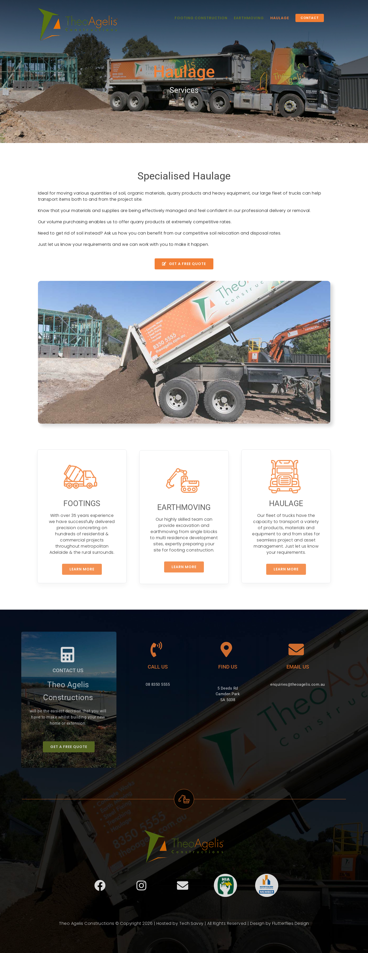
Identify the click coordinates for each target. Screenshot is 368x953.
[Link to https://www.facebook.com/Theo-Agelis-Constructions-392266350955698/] (100, 888)
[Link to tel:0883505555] (154, 649)
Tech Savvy (191, 926)
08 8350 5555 (155, 684)
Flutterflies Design (290, 926)
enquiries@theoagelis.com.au (295, 684)
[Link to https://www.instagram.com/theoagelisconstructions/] (141, 888)
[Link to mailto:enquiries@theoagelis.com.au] (294, 649)
